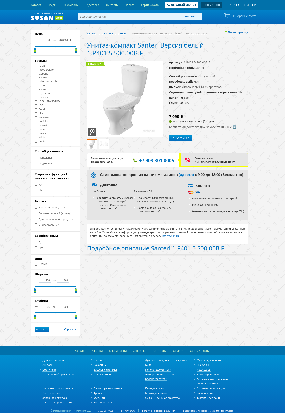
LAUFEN (41, 121)
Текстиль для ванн (208, 398)
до (60, 40)
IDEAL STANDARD (47, 101)
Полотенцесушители (158, 369)
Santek (41, 77)
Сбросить (70, 329)
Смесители (49, 369)
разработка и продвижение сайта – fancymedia (208, 410)
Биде (148, 365)
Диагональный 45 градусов (54, 219)
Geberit (41, 73)
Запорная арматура (54, 398)
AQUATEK (42, 93)
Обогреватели (51, 393)
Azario (40, 85)
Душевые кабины (53, 360)
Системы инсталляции (211, 388)
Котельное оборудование (58, 374)
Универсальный (47, 225)
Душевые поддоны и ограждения (166, 360)
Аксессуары (204, 369)
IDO (39, 105)
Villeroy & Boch (46, 81)
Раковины (100, 365)
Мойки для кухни (156, 393)
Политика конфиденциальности (159, 410)
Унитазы (108, 33)
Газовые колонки (104, 374)
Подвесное (43, 163)
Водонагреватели (208, 374)
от (43, 40)
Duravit (41, 125)
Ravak (40, 133)
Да (38, 184)
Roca (40, 129)
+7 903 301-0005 (105, 410)
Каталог (92, 33)
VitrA (40, 137)
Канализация (205, 393)
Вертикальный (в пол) (50, 207)
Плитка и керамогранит (57, 402)
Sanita (40, 141)
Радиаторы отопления (108, 388)
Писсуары (203, 365)
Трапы (98, 393)
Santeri (41, 89)
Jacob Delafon (45, 69)
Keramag (42, 117)
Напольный (44, 157)
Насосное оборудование (57, 388)
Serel (40, 109)
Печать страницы (238, 32)
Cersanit (42, 97)
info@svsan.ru (128, 410)
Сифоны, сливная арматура (162, 398)
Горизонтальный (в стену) (53, 213)
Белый (41, 264)
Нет (39, 190)
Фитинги (99, 398)
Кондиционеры (103, 402)
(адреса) (186, 175)
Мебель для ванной (209, 360)
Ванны (98, 360)
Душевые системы (105, 369)
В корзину (181, 138)
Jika (39, 113)
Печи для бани (154, 388)
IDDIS (40, 65)
